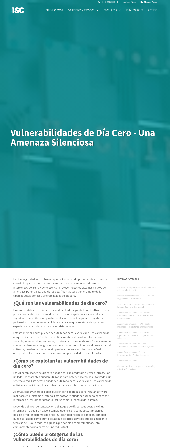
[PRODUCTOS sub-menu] (120, 10)
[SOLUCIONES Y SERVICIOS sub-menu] (97, 10)
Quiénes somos (54, 10)
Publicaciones (134, 10)
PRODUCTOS (110, 10)
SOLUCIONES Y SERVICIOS (81, 10)
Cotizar (152, 10)
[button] (106, 2)
